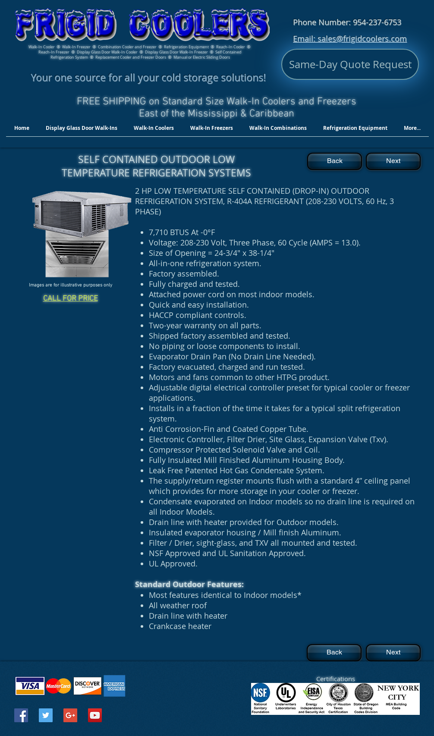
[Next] (393, 161)
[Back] (334, 161)
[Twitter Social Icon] (46, 715)
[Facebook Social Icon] (21, 715)
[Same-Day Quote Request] (350, 64)
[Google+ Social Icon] (70, 715)
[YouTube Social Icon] (95, 715)
